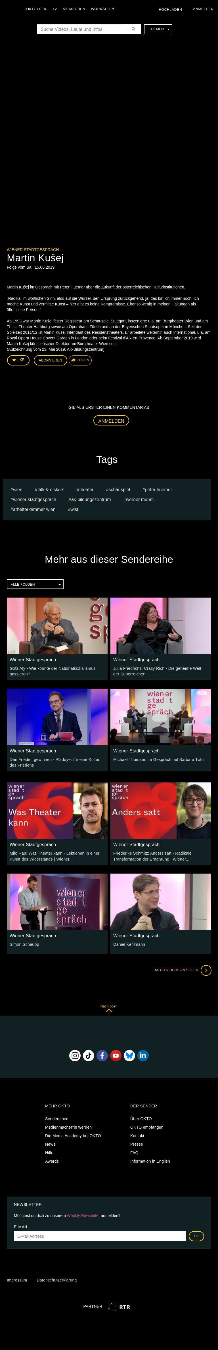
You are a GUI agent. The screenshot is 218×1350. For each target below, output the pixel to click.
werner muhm (140, 499)
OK (196, 1235)
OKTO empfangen (147, 1126)
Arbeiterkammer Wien (34, 509)
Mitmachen (75, 9)
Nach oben (109, 1009)
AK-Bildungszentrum (91, 499)
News (50, 1143)
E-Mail (21, 1226)
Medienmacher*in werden (68, 1126)
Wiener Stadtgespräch (33, 249)
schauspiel (119, 489)
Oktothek (37, 9)
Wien (17, 489)
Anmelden (111, 420)
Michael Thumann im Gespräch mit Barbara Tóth (157, 759)
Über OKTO (141, 1118)
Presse (136, 1143)
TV (55, 9)
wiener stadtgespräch (34, 499)
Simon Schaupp (24, 943)
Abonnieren (50, 360)
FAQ (134, 1152)
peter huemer (158, 489)
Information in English (150, 1160)
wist (74, 509)
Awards (52, 1160)
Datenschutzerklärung (57, 1279)
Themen (159, 29)
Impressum (17, 1279)
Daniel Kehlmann (128, 943)
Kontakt (137, 1135)
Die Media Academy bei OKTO (73, 1135)
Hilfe (49, 1152)
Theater (86, 489)
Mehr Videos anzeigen (182, 969)
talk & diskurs (50, 489)
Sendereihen (56, 1118)
